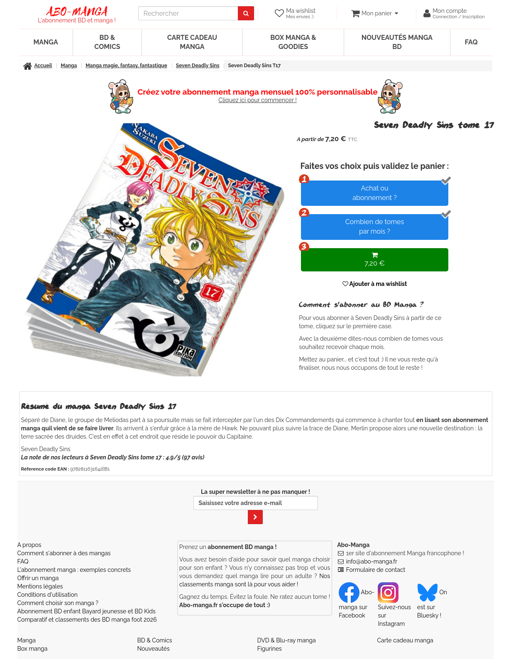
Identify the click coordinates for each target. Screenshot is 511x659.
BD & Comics (107, 42)
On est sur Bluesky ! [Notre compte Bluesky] (432, 604)
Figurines (269, 648)
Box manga (32, 648)
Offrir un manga (38, 578)
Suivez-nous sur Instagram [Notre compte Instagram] (394, 608)
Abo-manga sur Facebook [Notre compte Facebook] (356, 604)
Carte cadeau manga (192, 42)
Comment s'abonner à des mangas (64, 553)
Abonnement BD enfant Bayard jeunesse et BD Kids (86, 611)
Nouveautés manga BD (397, 42)
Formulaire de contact (375, 569)
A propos (29, 545)
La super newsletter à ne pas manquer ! (255, 506)
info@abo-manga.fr (371, 561)
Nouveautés (153, 648)
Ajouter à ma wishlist (374, 284)
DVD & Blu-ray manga (286, 640)
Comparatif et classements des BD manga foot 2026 (87, 619)
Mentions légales (40, 586)
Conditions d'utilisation (47, 594)
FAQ (471, 42)
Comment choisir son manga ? (57, 603)
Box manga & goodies (293, 42)
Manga (46, 42)
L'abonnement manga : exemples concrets (74, 569)
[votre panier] (375, 13)
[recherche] (188, 13)
